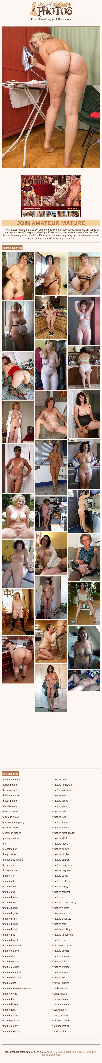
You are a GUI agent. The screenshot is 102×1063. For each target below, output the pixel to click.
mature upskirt (60, 950)
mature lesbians (61, 822)
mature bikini (9, 918)
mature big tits (10, 913)
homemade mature (12, 859)
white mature (59, 1031)
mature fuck (8, 1009)
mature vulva (59, 961)
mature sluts (59, 913)
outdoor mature (61, 999)
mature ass (8, 892)
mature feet (8, 999)
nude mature (59, 988)
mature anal (9, 886)
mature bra (8, 934)
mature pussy (60, 875)
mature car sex (10, 950)
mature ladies (60, 800)
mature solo (59, 924)
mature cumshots (11, 977)
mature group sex (12, 1031)
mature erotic (9, 993)
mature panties (60, 859)
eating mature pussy (13, 822)
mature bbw (9, 902)
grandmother (9, 849)
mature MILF (59, 838)
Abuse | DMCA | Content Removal (63, 1052)
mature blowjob (10, 929)
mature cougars (11, 961)
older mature (59, 993)
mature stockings (62, 929)
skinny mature (60, 1015)
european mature (11, 833)
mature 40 (8, 881)
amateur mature (11, 779)
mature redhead (61, 881)
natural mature (60, 983)
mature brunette (11, 940)
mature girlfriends (12, 1015)
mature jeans (59, 795)
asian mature (9, 784)
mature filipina (10, 1004)
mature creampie (11, 972)
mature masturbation (63, 833)
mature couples (10, 967)
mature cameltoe (11, 945)
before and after (11, 795)
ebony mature (10, 827)
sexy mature (59, 1009)
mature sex (59, 897)
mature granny (10, 1026)
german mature (10, 838)
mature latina (59, 811)
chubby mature (10, 806)
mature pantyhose (62, 865)
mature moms (60, 843)
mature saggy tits (62, 886)
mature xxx (58, 977)
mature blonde (10, 924)
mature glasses (10, 1020)
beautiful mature (11, 790)
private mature (60, 1004)
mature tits (58, 940)
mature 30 (8, 875)
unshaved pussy (61, 945)
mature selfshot (61, 892)
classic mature (10, 811)
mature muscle (60, 849)
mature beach (10, 908)
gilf (4, 843)
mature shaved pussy (64, 902)
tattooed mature (61, 1020)
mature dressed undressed (16, 988)
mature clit (8, 956)
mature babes (10, 897)
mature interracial (62, 790)
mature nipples (60, 854)
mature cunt (9, 983)
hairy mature (9, 854)
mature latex (59, 806)
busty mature (9, 800)
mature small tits (61, 918)
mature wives (60, 972)
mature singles (60, 908)
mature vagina (60, 956)
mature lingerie (60, 827)
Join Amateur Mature (51, 223)
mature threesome (62, 934)
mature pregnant (61, 870)
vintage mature (60, 1026)
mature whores (60, 967)
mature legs (59, 817)
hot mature (8, 865)
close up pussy (10, 817)
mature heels (59, 779)
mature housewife (62, 784)
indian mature (9, 870)
